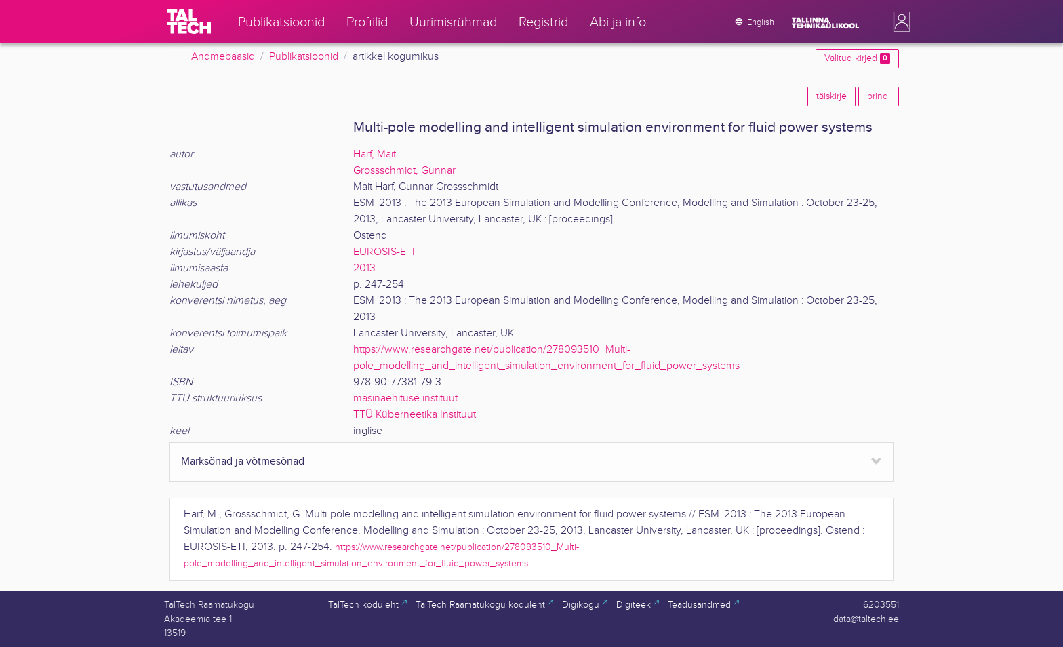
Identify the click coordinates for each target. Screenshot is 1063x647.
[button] (899, 21)
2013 (364, 268)
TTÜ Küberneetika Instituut (414, 414)
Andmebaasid (223, 56)
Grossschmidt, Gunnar (404, 170)
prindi (878, 96)
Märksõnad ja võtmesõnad (242, 461)
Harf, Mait (374, 154)
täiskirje (831, 96)
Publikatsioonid (303, 56)
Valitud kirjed (857, 58)
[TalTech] (189, 22)
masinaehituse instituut (405, 398)
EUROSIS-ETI (384, 252)
